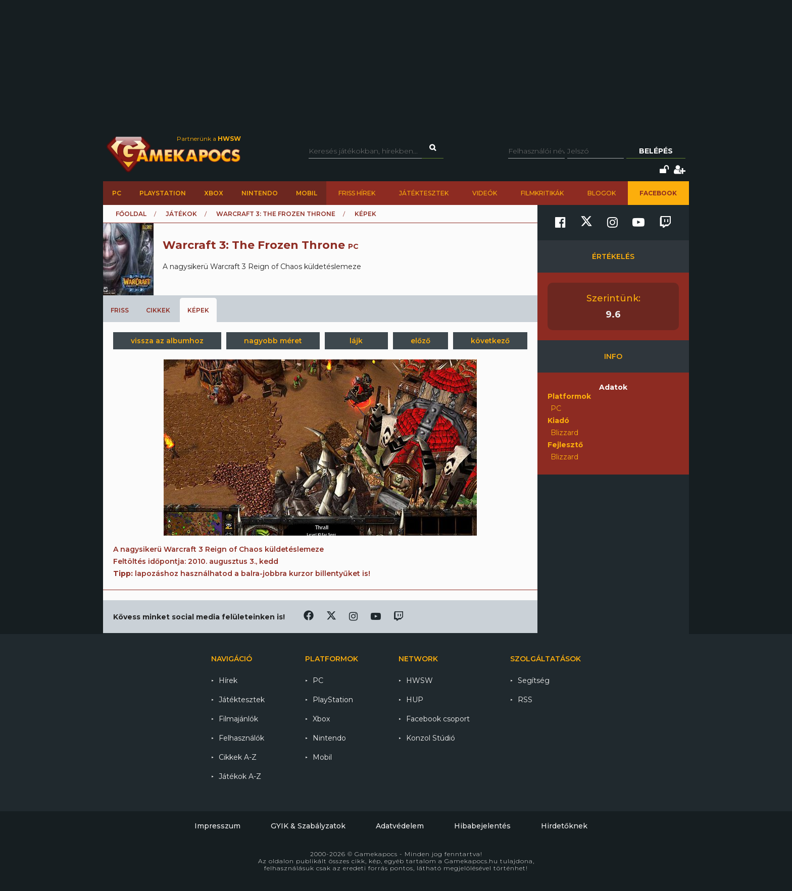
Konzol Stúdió (430, 738)
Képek (198, 310)
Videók (484, 193)
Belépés (656, 150)
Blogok (601, 193)
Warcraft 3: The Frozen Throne (275, 214)
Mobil (306, 193)
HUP (414, 699)
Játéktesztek (424, 193)
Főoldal (131, 214)
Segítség (534, 680)
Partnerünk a (209, 138)
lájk (356, 340)
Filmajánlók (238, 718)
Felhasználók (241, 738)
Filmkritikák (542, 193)
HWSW (419, 680)
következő (490, 340)
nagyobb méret (273, 340)
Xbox (213, 193)
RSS (525, 699)
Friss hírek (356, 193)
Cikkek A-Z (238, 757)
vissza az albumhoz (167, 340)
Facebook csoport (438, 718)
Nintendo (259, 193)
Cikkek (158, 310)
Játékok (181, 214)
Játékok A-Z (240, 776)
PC (116, 193)
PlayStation (162, 193)
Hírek (228, 680)
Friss (120, 310)
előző (420, 340)
